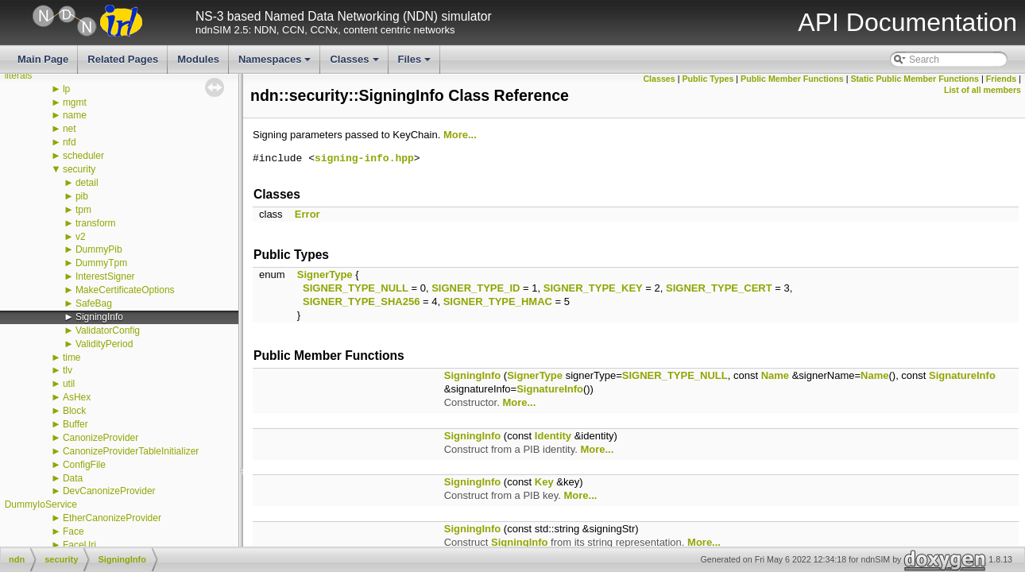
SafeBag (93, 303)
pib (81, 196)
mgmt (75, 102)
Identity (553, 436)
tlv (67, 370)
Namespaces (276, 63)
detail (87, 182)
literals (19, 75)
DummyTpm (101, 263)
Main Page (42, 59)
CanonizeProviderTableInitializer (131, 451)
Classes (355, 63)
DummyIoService (41, 504)
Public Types (707, 78)
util (69, 383)
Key (544, 482)
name (75, 115)
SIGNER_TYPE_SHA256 (361, 301)
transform (95, 223)
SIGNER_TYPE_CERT (719, 288)
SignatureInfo (962, 375)
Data (73, 478)
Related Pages (122, 59)
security (79, 169)
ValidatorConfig (107, 330)
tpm (83, 209)
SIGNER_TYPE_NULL (355, 288)
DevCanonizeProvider (109, 491)
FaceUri (79, 545)
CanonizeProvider (100, 437)
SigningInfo (99, 317)
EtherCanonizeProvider (112, 518)
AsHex (77, 397)
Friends (1001, 78)
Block (74, 410)
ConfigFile (84, 464)
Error (307, 214)
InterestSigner (105, 276)
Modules (198, 59)
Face (73, 531)
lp (66, 89)
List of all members (982, 90)
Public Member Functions (792, 78)
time (72, 357)
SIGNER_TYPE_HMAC (497, 301)
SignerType (325, 274)
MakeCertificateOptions (125, 290)
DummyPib (98, 249)
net (69, 128)
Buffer (75, 424)
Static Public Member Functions (914, 78)
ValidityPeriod (104, 344)
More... (460, 135)
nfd (69, 142)
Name (775, 375)
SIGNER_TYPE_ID (475, 288)
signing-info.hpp (364, 159)
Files (416, 63)
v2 (80, 236)
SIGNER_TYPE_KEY (593, 288)
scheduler (83, 155)
